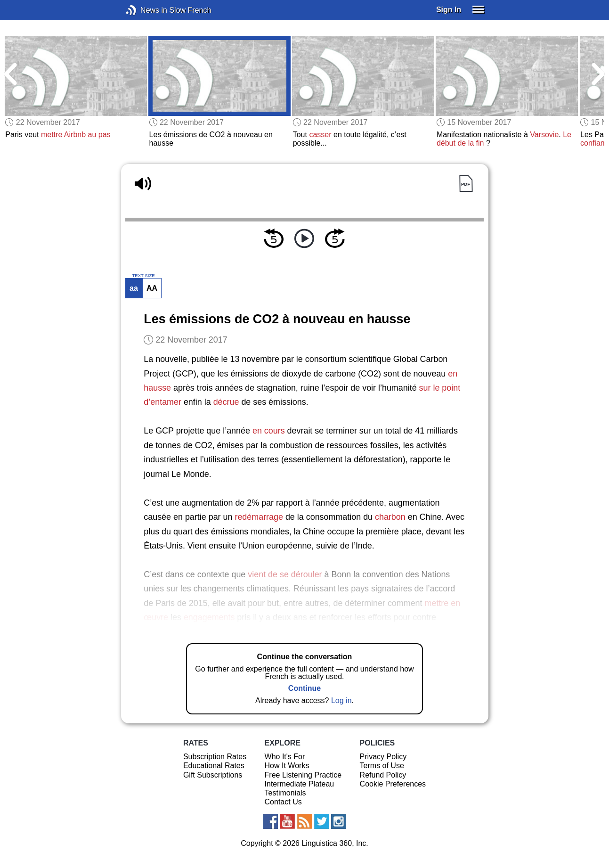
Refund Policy (383, 775)
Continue (304, 688)
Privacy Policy (383, 757)
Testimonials (285, 793)
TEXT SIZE (143, 275)
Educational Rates (213, 766)
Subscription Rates (214, 757)
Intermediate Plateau (299, 784)
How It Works (287, 766)
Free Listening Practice (303, 775)
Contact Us (283, 802)
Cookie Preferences (393, 784)
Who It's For (285, 757)
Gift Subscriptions (212, 775)
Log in (341, 700)
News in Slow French (145, 10)
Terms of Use (382, 766)
